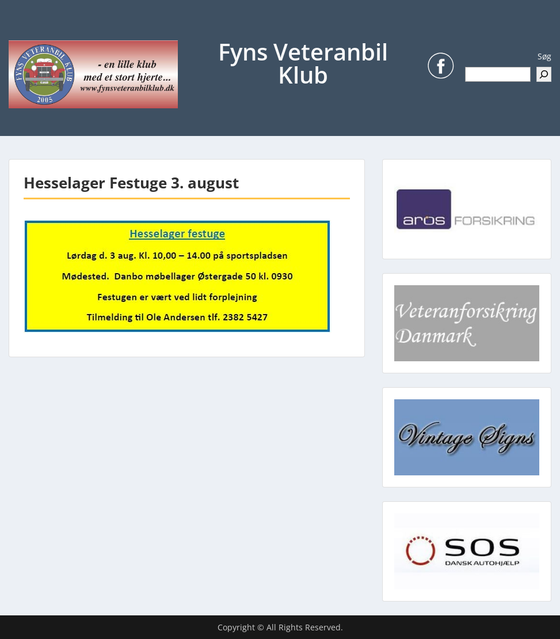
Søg (544, 56)
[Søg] (543, 74)
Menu (21, 32)
